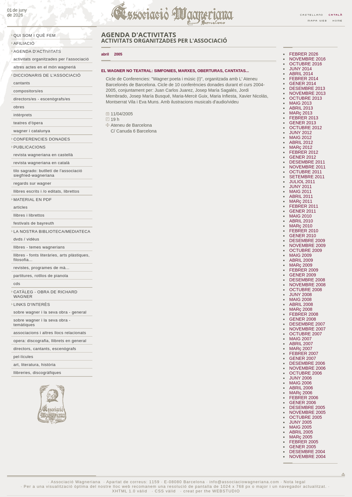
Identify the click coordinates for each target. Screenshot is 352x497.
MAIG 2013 (300, 103)
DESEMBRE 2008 (307, 279)
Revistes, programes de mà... (42, 267)
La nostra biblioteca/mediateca (52, 231)
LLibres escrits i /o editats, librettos (46, 191)
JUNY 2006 (300, 378)
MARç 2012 (300, 147)
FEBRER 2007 (303, 353)
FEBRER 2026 (303, 54)
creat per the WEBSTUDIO (211, 491)
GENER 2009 (302, 274)
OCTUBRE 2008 (305, 289)
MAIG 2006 (300, 382)
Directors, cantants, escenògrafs (45, 348)
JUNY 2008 (300, 294)
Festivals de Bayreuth (34, 223)
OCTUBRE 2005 (305, 417)
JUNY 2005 (300, 422)
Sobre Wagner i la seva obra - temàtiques (42, 322)
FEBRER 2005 (303, 441)
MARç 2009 (300, 265)
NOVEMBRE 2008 (307, 284)
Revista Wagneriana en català (42, 162)
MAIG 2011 (300, 191)
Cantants (22, 83)
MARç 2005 (300, 436)
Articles (21, 207)
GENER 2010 (302, 235)
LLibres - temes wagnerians (39, 247)
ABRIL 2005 (301, 432)
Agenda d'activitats (37, 51)
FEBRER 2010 (303, 230)
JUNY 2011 (300, 186)
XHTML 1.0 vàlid (130, 491)
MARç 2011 (300, 201)
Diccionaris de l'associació (47, 75)
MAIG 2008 (300, 299)
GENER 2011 (302, 211)
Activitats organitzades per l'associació (51, 59)
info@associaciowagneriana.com (244, 482)
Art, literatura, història (35, 364)
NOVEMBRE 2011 (307, 166)
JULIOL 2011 (302, 181)
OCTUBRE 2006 (305, 373)
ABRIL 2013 (301, 108)
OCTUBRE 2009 (305, 250)
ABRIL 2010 (301, 220)
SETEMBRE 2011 (307, 176)
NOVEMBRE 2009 (307, 245)
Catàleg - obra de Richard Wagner (46, 294)
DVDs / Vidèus (26, 239)
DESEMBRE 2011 (307, 162)
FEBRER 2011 (303, 206)
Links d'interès (32, 304)
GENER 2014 (302, 83)
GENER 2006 (302, 402)
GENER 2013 (302, 122)
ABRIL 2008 (301, 304)
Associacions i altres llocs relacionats (50, 332)
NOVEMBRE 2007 (307, 328)
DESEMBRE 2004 (307, 451)
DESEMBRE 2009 (307, 240)
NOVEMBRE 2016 (307, 58)
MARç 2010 (300, 225)
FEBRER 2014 (303, 78)
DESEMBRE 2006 (307, 363)
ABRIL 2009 (301, 260)
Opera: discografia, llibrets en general (50, 340)
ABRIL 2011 (301, 196)
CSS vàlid (166, 491)
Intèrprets (23, 115)
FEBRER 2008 (303, 314)
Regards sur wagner (33, 183)
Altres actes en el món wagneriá (45, 67)
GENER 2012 (302, 157)
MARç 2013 (300, 112)
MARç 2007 (300, 348)
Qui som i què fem (35, 35)
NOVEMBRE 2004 (307, 456)
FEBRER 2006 (303, 397)
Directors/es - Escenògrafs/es (42, 99)
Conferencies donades (42, 139)
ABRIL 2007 (301, 343)
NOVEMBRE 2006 (307, 368)
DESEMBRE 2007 (307, 324)
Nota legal (294, 482)
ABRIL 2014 (301, 73)
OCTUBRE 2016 (305, 63)
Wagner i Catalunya (32, 131)
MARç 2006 (300, 392)
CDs (17, 283)
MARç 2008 (300, 309)
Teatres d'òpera (28, 123)
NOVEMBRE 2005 (307, 412)
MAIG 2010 (300, 216)
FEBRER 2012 (303, 152)
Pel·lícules (23, 356)
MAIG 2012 (300, 137)
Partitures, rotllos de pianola (41, 275)
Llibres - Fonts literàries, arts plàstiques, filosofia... (52, 257)
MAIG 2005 (300, 427)
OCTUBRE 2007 (305, 333)
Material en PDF (33, 199)
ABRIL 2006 (301, 387)
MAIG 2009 (300, 255)
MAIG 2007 (300, 338)
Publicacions (30, 147)
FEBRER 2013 (303, 117)
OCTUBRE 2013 (305, 98)
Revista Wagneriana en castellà (43, 154)
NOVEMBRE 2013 (307, 93)
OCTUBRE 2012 (305, 127)
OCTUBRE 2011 (305, 171)
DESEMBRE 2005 (307, 407)
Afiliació (24, 43)
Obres (19, 107)
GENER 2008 (302, 319)
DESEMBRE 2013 (307, 88)
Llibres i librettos (29, 215)
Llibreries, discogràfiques (37, 372)
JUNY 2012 (300, 132)
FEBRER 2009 (303, 270)
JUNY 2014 (300, 68)
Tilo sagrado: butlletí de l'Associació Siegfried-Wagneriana (48, 173)
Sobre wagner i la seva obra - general (50, 312)
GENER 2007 (302, 358)
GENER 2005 (302, 446)
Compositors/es (28, 91)
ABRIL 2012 (301, 142)
